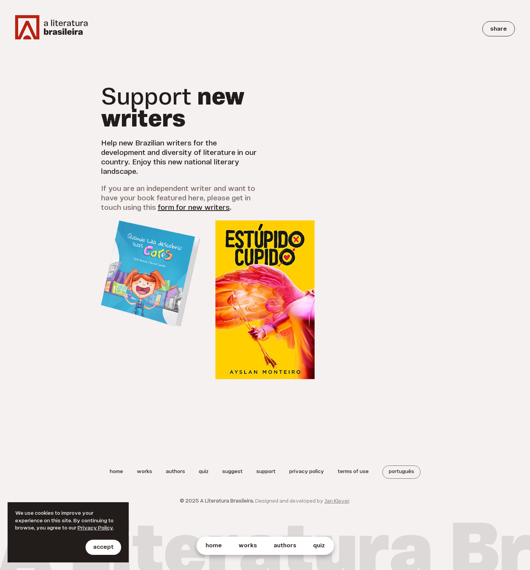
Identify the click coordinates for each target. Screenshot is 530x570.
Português (401, 472)
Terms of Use (353, 472)
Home (214, 546)
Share (498, 29)
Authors (285, 546)
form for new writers (194, 208)
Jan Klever (336, 501)
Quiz (319, 546)
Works (247, 546)
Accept (103, 547)
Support (266, 472)
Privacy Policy (306, 472)
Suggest (232, 472)
